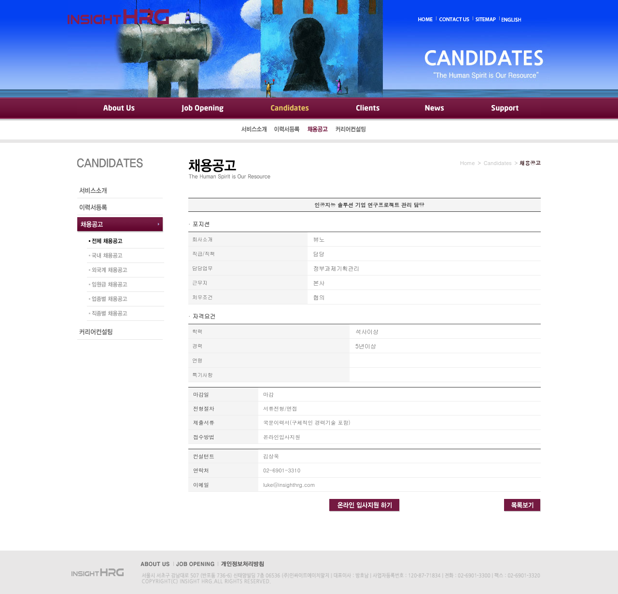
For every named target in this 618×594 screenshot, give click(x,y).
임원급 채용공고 (123, 285)
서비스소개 (254, 130)
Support (504, 108)
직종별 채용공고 (123, 314)
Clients (367, 108)
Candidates (290, 108)
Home (467, 162)
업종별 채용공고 (123, 300)
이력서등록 (287, 130)
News (435, 108)
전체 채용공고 (123, 242)
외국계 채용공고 (123, 271)
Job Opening (203, 108)
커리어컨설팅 (351, 130)
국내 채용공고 (123, 256)
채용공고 (317, 130)
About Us (118, 108)
